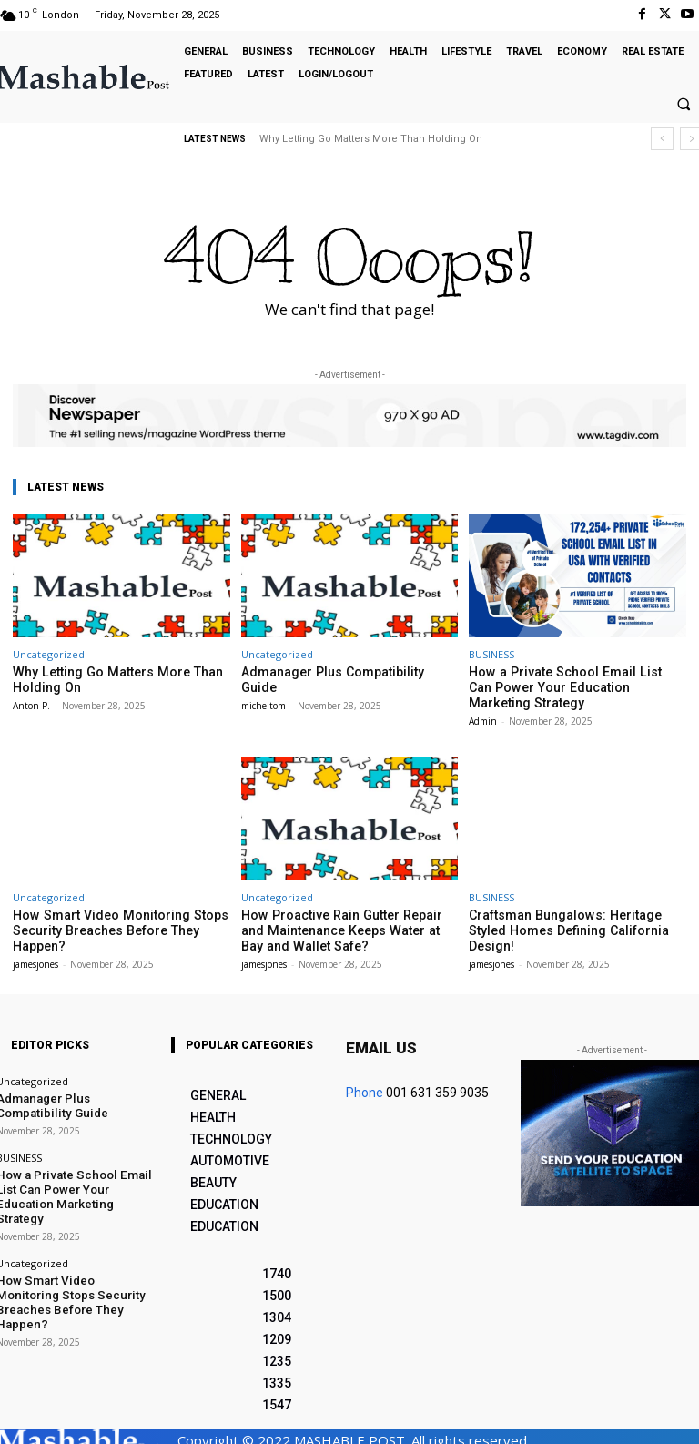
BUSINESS (491, 654)
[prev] (662, 138)
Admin (483, 716)
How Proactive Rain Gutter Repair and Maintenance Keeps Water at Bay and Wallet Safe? (342, 924)
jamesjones (35, 956)
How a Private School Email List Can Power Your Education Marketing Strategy (565, 686)
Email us (381, 1040)
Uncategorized (49, 654)
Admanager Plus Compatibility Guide (340, 671)
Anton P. (31, 703)
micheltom (263, 688)
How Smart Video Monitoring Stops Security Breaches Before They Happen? (107, 924)
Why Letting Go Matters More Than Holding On (370, 139)
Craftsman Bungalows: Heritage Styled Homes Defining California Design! (572, 917)
